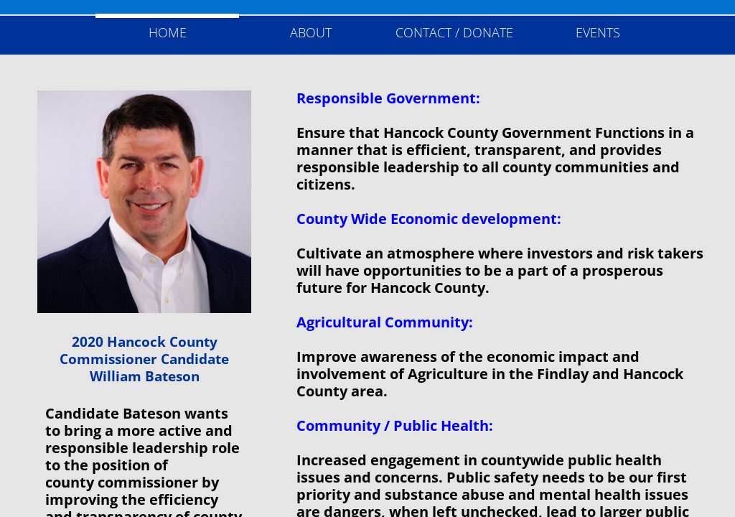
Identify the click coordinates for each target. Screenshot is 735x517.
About (311, 32)
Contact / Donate (454, 32)
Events (598, 32)
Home (168, 32)
